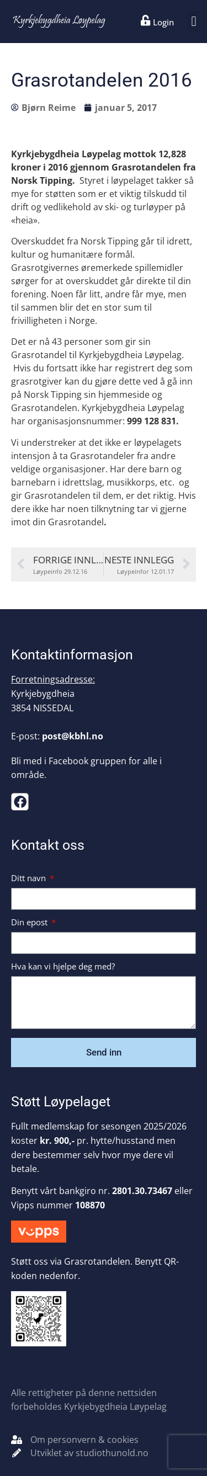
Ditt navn (29, 878)
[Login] (145, 20)
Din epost (30, 923)
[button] (194, 21)
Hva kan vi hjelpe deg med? (63, 967)
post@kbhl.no (72, 736)
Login (163, 22)
